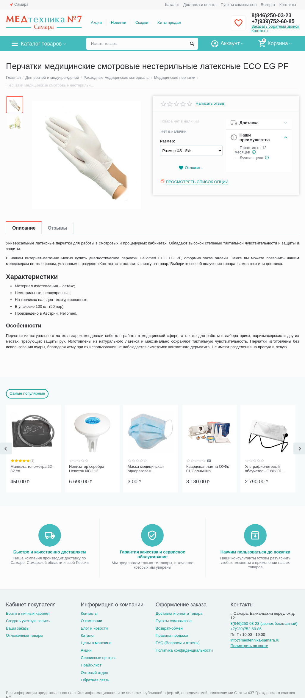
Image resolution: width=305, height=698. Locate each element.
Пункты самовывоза (239, 4)
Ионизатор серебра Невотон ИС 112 (86, 468)
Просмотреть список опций (197, 182)
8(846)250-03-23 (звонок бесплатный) (263, 623)
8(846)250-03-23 (271, 15)
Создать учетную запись (28, 621)
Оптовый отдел (94, 672)
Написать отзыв (210, 103)
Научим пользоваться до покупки (255, 552)
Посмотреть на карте (249, 646)
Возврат (268, 4)
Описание (23, 227)
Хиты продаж (169, 22)
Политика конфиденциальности (184, 650)
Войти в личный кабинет (28, 613)
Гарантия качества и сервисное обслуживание (152, 554)
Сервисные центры (98, 657)
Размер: (167, 141)
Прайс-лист (91, 665)
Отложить (190, 167)
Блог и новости (94, 628)
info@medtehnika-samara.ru (254, 640)
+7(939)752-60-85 (273, 21)
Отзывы (57, 227)
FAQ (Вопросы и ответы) (178, 643)
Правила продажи (172, 635)
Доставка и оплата (200, 4)
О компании (91, 621)
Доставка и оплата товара (179, 613)
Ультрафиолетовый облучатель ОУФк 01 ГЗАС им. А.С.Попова (264, 469)
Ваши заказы (17, 628)
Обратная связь (95, 680)
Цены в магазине (96, 643)
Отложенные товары (24, 635)
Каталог (172, 4)
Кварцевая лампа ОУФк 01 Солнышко (207, 468)
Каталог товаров (41, 43)
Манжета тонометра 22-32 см (31, 468)
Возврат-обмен (169, 628)
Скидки (141, 22)
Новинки (118, 22)
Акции (96, 22)
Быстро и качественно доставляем (49, 552)
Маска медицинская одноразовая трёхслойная (146, 469)
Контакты (287, 4)
